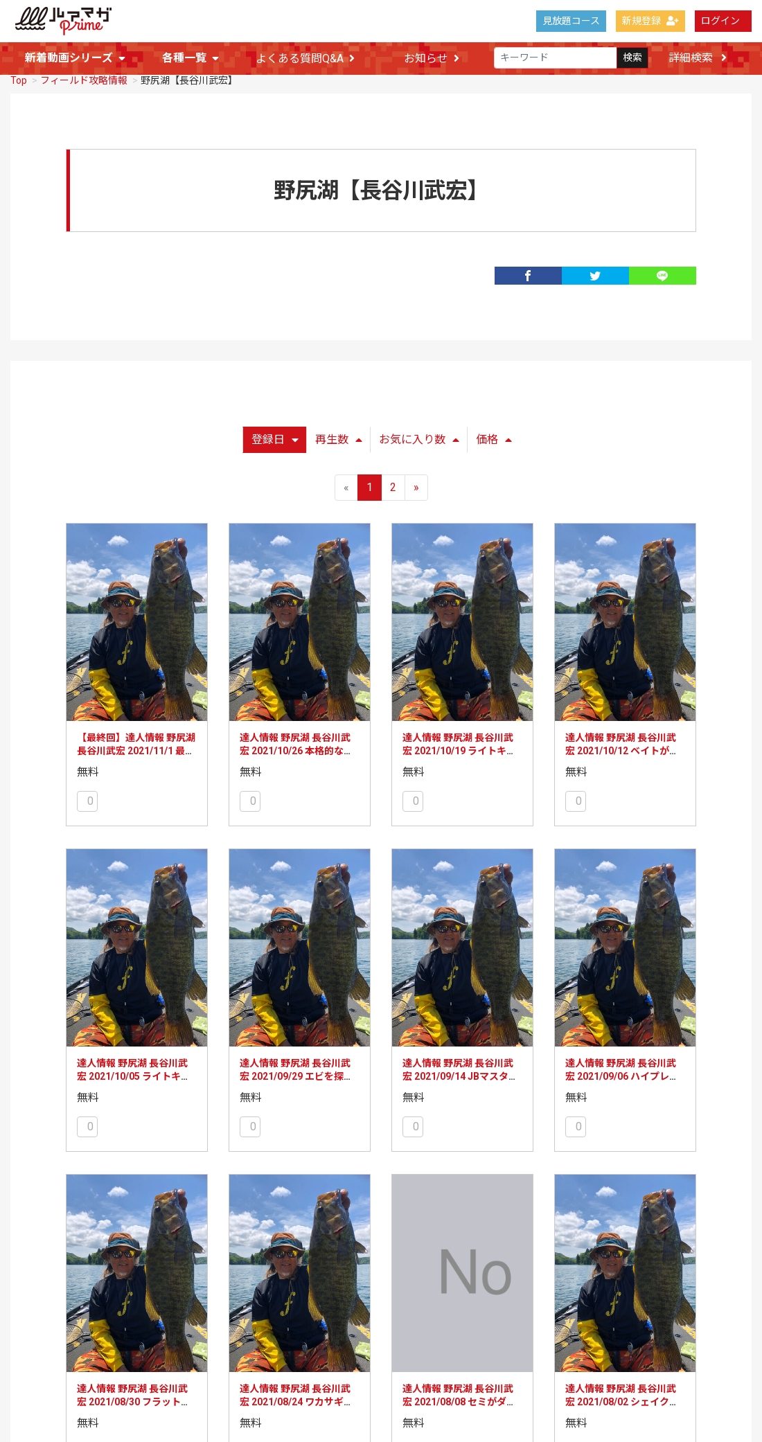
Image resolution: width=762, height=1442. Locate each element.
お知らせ (431, 58)
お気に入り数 (419, 438)
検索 (632, 58)
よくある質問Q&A (305, 58)
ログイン (720, 20)
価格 (494, 438)
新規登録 (650, 20)
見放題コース (571, 20)
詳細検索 (697, 57)
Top (18, 79)
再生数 (338, 438)
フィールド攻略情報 (83, 79)
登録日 (275, 438)
